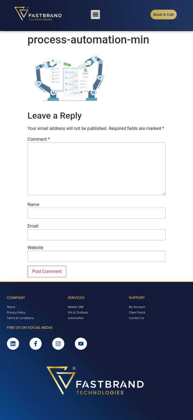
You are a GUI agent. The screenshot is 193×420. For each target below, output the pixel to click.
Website (35, 248)
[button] (95, 14)
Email (33, 226)
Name (33, 204)
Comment (39, 139)
